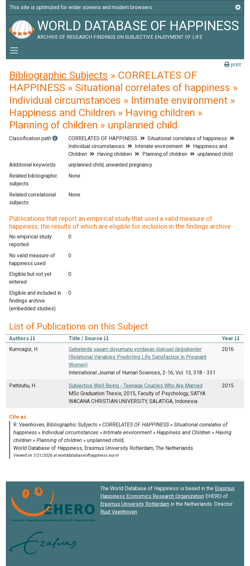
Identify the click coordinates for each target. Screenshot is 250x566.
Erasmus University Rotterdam (134, 504)
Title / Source (88, 338)
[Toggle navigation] (14, 50)
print (232, 64)
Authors (22, 338)
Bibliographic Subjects (58, 75)
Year (230, 338)
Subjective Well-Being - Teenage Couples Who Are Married (135, 386)
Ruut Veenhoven (118, 512)
